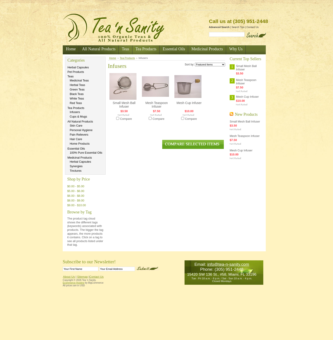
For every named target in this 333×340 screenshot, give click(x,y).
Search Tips (237, 27)
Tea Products (75, 108)
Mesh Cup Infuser (188, 103)
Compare (126, 118)
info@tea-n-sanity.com (228, 264)
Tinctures (75, 170)
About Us (69, 276)
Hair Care (76, 139)
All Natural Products (80, 121)
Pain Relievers (79, 134)
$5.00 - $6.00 (75, 191)
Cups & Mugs (78, 116)
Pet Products (75, 72)
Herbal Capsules (78, 67)
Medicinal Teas (79, 80)
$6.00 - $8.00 (75, 195)
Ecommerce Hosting (73, 282)
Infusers (75, 112)
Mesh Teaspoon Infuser (156, 104)
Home (112, 58)
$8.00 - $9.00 (75, 200)
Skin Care (76, 125)
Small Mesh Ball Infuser (124, 104)
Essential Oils (76, 148)
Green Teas (77, 89)
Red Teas (76, 103)
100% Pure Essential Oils (86, 152)
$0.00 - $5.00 (75, 186)
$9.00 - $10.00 (76, 205)
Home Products (80, 143)
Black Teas (77, 94)
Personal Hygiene (81, 130)
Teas (70, 76)
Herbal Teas (77, 85)
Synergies (76, 166)
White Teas (77, 98)
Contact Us (253, 27)
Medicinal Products (79, 157)
